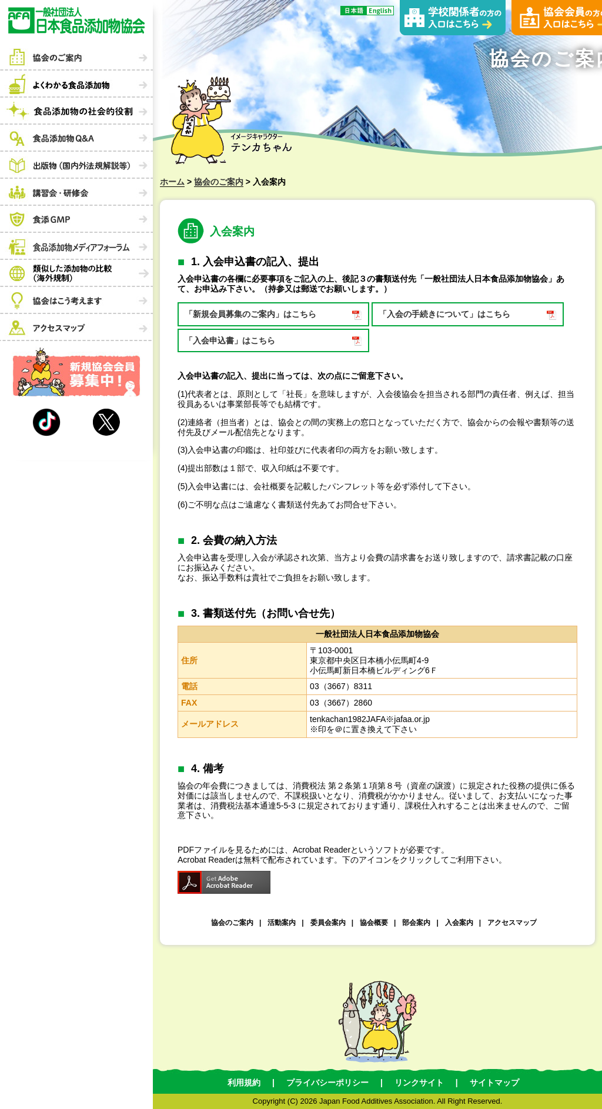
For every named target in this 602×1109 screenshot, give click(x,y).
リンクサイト (419, 1082)
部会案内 (416, 922)
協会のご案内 (218, 181)
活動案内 (281, 922)
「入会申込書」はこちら (230, 340)
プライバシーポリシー (327, 1082)
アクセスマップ (512, 922)
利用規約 (244, 1082)
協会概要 (374, 922)
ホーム (172, 181)
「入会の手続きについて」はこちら (444, 314)
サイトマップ (494, 1082)
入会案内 (459, 922)
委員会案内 (328, 922)
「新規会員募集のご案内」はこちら (250, 314)
